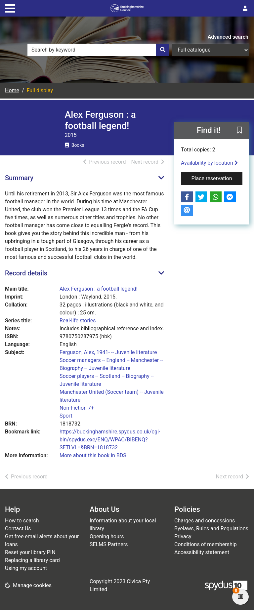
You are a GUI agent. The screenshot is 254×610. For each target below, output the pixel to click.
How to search (22, 520)
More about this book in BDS (93, 455)
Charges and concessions (204, 520)
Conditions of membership (205, 544)
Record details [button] (26, 273)
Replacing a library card (32, 560)
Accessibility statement (201, 552)
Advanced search (228, 37)
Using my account (26, 568)
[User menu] (245, 9)
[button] (239, 131)
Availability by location (209, 163)
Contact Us (18, 528)
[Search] (162, 50)
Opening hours (107, 536)
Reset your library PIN (30, 552)
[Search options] (210, 50)
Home (12, 90)
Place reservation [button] (217, 178)
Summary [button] (19, 178)
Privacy (182, 536)
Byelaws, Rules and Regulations (211, 528)
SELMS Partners (109, 544)
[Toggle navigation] (10, 8)
